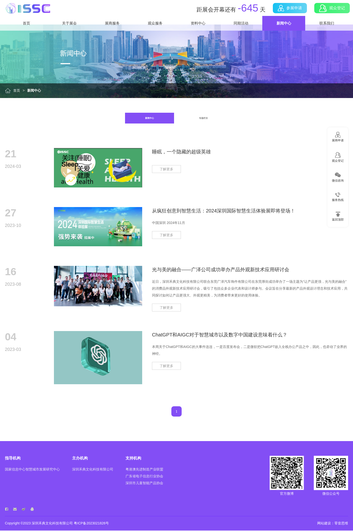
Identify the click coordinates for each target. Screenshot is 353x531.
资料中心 (198, 32)
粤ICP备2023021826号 (91, 524)
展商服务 (112, 32)
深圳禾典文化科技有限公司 (52, 524)
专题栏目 (204, 118)
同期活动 (241, 32)
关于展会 (69, 32)
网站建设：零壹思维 (332, 524)
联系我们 (326, 32)
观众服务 (155, 32)
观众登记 (330, 12)
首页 (26, 32)
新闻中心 (284, 32)
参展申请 (288, 12)
